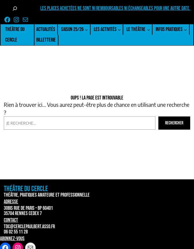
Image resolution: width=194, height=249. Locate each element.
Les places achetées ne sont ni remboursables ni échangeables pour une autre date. (115, 8)
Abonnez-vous (12, 239)
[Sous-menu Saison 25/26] (86, 29)
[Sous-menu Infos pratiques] (185, 29)
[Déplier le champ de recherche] (15, 8)
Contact (11, 220)
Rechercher (174, 123)
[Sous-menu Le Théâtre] (148, 29)
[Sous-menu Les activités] (119, 29)
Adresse (11, 202)
